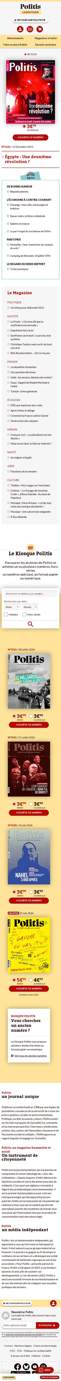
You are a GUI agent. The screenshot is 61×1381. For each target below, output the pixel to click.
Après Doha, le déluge (23, 410)
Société (12, 316)
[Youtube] (34, 1367)
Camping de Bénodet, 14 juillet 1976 (30, 255)
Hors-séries (33, 614)
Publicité (36, 1355)
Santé (11, 452)
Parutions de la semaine (24, 471)
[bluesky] (26, 1367)
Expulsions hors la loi (22, 330)
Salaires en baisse (19, 223)
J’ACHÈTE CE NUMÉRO (30, 137)
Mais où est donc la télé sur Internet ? (31, 443)
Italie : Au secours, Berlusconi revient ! (32, 377)
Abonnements (15, 38)
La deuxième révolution (23, 366)
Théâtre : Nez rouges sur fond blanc (30, 485)
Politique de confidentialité (37, 1350)
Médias (12, 429)
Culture (13, 479)
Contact (8, 1345)
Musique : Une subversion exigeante (31, 511)
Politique (14, 302)
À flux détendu (19, 516)
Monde (12, 361)
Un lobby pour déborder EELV (27, 307)
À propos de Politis (20, 1355)
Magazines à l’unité (46, 38)
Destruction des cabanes (24, 420)
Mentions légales (23, 1345)
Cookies (46, 1355)
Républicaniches (19, 191)
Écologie (13, 399)
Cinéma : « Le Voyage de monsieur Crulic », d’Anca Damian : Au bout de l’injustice (30, 494)
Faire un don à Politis (15, 44)
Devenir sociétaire (45, 44)
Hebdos (13, 614)
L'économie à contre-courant (29, 199)
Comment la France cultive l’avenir (29, 415)
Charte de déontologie (45, 1345)
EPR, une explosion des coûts (26, 405)
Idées (10, 466)
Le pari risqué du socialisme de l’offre (30, 231)
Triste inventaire (19, 268)
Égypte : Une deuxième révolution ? (28, 159)
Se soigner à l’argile (21, 457)
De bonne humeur (19, 186)
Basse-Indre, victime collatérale (27, 215)
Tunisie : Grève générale (24, 391)
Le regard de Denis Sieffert (26, 263)
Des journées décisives (23, 372)
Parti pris (14, 239)
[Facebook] (17, 1367)
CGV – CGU (16, 1350)
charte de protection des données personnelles (24, 1334)
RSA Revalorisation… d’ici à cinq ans (30, 352)
